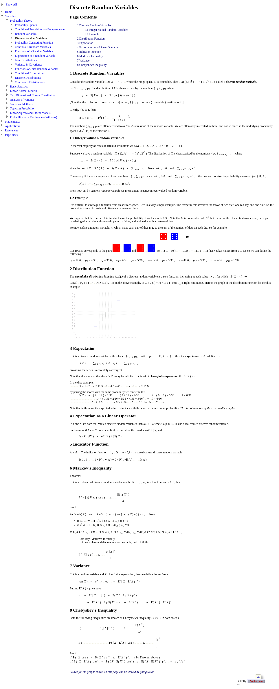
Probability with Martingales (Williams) (33, 117)
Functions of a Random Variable (34, 51)
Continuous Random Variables (33, 47)
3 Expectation (85, 42)
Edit (239, 684)
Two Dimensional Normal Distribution (32, 95)
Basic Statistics (19, 86)
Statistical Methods (21, 104)
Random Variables (25, 33)
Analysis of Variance (22, 99)
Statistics (10, 16)
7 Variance (83, 60)
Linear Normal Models (23, 90)
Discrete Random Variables (31, 38)
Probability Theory (21, 20)
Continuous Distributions (30, 82)
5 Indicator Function (89, 51)
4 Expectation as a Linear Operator (97, 47)
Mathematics (12, 121)
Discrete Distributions (28, 77)
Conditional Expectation (29, 73)
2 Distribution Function (91, 38)
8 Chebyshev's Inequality (92, 64)
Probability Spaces (26, 25)
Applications (12, 126)
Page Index (11, 134)
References (11, 130)
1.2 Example (92, 34)
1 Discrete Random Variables (94, 25)
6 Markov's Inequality (90, 56)
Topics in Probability (22, 108)
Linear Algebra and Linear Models (30, 112)
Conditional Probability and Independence (40, 29)
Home (8, 11)
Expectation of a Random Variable (35, 55)
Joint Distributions (26, 60)
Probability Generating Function (34, 42)
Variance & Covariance (28, 64)
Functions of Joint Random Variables (36, 68)
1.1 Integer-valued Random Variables (106, 29)
